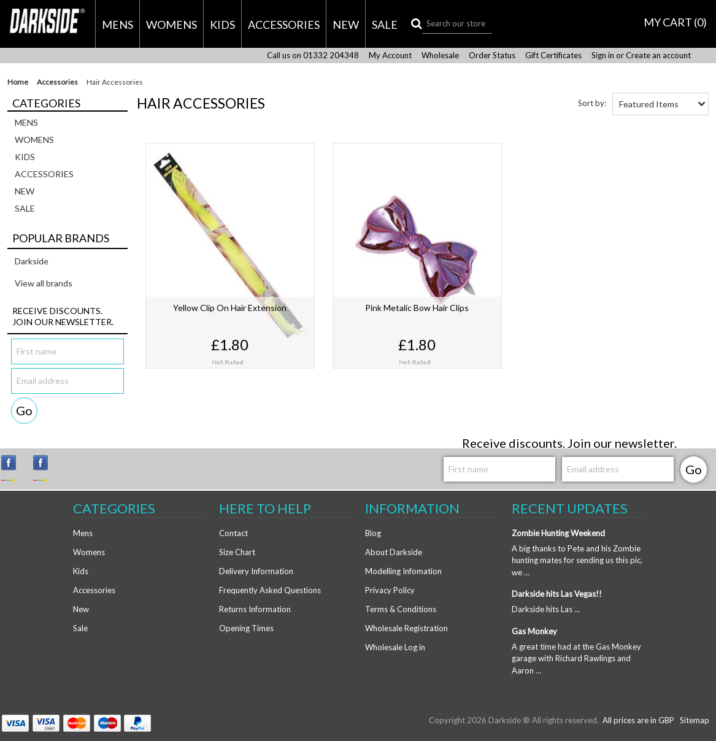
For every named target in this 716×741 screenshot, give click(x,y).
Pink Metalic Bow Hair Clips (417, 307)
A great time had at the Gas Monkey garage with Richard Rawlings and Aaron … (576, 658)
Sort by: (592, 103)
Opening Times (246, 628)
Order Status (492, 55)
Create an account (658, 55)
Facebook (46, 468)
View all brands (43, 283)
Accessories (284, 24)
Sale (385, 24)
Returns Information (255, 609)
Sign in (602, 55)
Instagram (14, 468)
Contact (233, 533)
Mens (117, 24)
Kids (222, 24)
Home (17, 82)
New (346, 24)
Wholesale (440, 55)
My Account (390, 55)
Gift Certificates (553, 55)
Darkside (31, 261)
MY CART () (675, 22)
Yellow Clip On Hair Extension (230, 307)
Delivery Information (256, 571)
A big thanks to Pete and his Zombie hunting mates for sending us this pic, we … (577, 560)
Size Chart (237, 552)
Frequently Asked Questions (270, 590)
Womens (171, 24)
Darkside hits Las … (546, 609)
